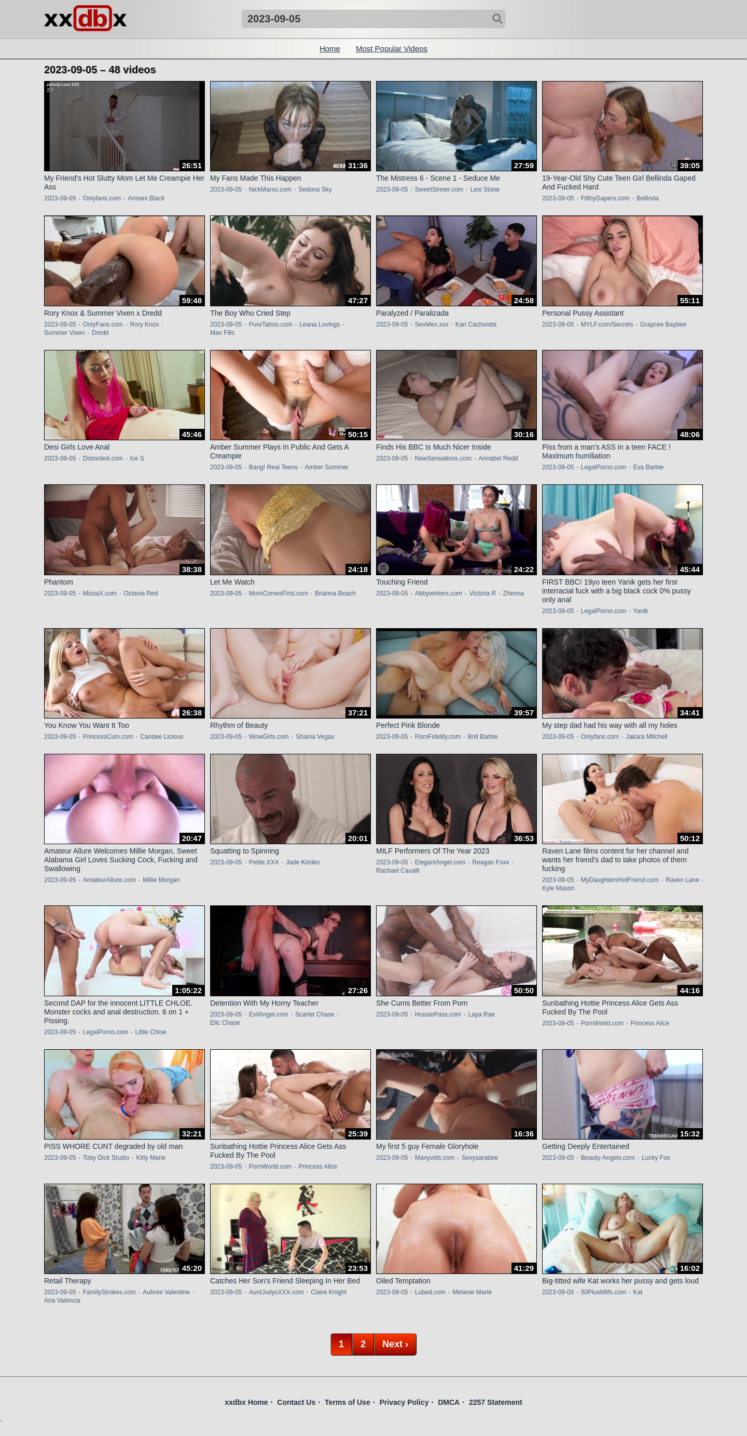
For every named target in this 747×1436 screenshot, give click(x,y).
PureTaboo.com (271, 324)
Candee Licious (161, 736)
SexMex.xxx (432, 324)
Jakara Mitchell (646, 736)
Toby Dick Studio (106, 1157)
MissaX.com (100, 593)
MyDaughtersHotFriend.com (620, 880)
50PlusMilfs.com (603, 1292)
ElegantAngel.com (440, 862)
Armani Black (146, 198)
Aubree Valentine (166, 1292)
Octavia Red (140, 593)
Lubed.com (430, 1292)
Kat (637, 1292)
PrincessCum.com (108, 736)
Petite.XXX (264, 862)
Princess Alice (650, 1023)
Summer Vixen (64, 332)
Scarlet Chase (314, 1014)
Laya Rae (481, 1014)
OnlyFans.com (103, 324)
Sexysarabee (480, 1157)
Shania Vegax (315, 736)
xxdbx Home (246, 1402)
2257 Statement (495, 1402)
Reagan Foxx (490, 862)
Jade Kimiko (303, 862)
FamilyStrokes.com (109, 1292)
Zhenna (513, 593)
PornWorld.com (602, 1023)
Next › (395, 1344)
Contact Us (296, 1402)
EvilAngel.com (268, 1014)
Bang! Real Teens (273, 467)
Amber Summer (327, 467)
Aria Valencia (62, 1300)
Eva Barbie (648, 467)
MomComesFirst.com (278, 593)
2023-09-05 (60, 198)
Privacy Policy (403, 1402)
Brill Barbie (483, 736)
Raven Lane (682, 880)
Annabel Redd (498, 458)
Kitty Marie (150, 1157)
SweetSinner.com (439, 189)
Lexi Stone (485, 189)
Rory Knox (144, 324)
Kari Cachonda (475, 324)
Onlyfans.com (102, 198)
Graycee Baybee (663, 324)
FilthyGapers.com (605, 198)
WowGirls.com (269, 736)
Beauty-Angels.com (608, 1157)
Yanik (640, 611)
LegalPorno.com (603, 467)
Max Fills (222, 332)
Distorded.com (103, 458)
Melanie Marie (471, 1292)
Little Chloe (150, 1032)
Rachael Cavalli (397, 870)
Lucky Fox (656, 1157)
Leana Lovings (319, 324)
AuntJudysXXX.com (276, 1292)
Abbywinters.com (438, 593)
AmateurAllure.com (109, 880)
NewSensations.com (443, 458)
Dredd (100, 332)
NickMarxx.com (270, 189)
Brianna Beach (335, 593)
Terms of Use (347, 1402)
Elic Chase (225, 1022)
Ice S (137, 458)
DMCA (449, 1402)
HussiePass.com (438, 1014)
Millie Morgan (161, 880)
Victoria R (482, 593)
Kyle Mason (558, 888)
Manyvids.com (435, 1157)
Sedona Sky (315, 189)
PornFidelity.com (438, 736)
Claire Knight (329, 1292)
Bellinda (648, 198)
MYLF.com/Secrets (607, 324)
